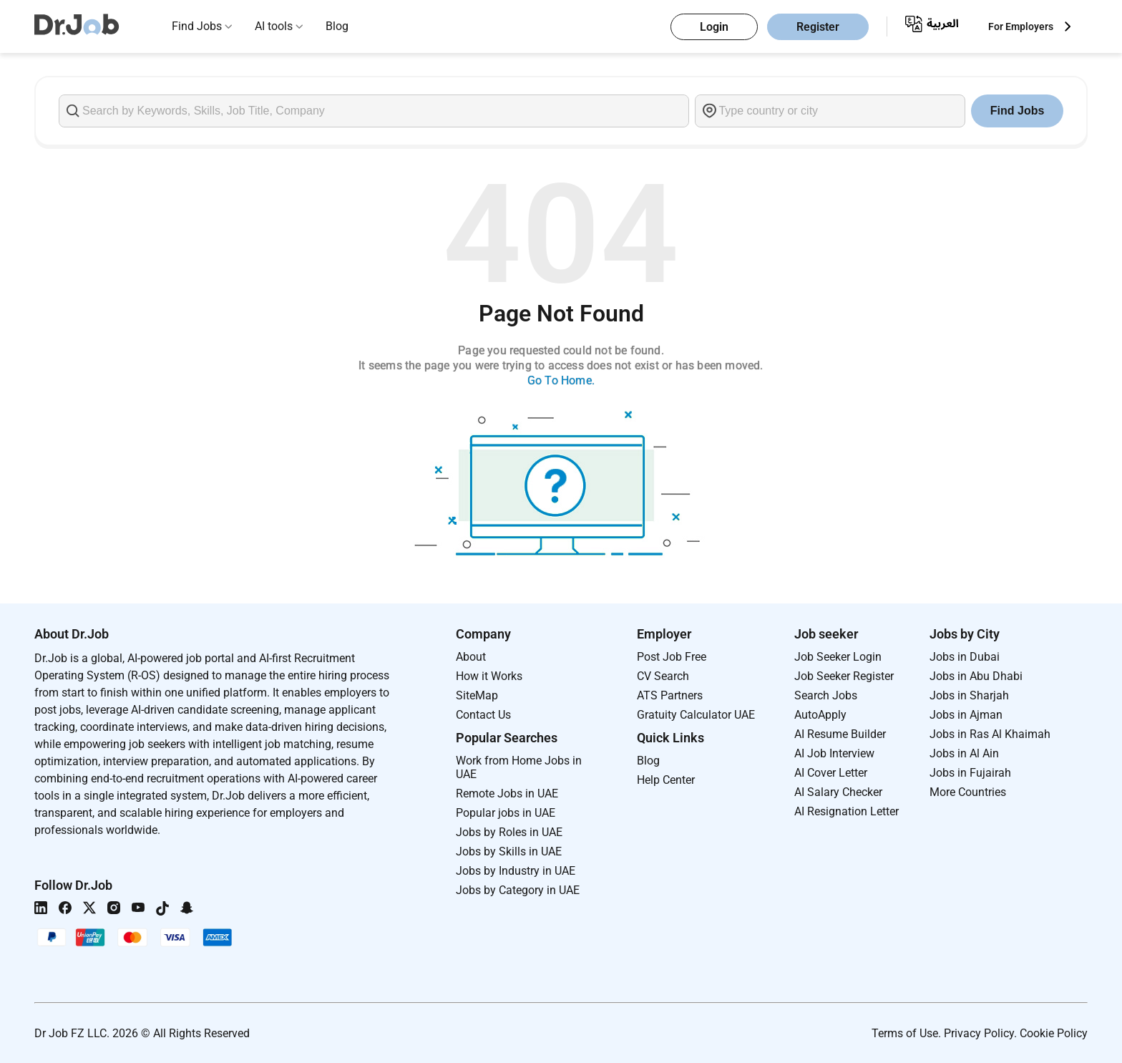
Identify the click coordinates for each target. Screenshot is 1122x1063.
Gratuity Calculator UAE (696, 715)
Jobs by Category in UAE (518, 890)
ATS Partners (670, 695)
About (471, 657)
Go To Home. (561, 380)
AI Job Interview (834, 753)
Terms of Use (905, 1033)
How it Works (489, 676)
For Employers (1020, 26)
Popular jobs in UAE (505, 813)
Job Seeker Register (844, 676)
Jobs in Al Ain (964, 753)
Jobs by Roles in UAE (509, 832)
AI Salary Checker (838, 792)
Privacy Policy (979, 1033)
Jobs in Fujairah (970, 773)
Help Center (666, 780)
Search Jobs (825, 695)
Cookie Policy (1054, 1033)
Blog (337, 26)
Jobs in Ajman (966, 715)
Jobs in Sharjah (969, 695)
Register (817, 27)
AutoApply (820, 715)
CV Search (663, 676)
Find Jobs (197, 26)
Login (714, 27)
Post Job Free (671, 657)
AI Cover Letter (830, 773)
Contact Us (483, 715)
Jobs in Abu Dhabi (976, 676)
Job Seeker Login (838, 657)
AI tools (274, 26)
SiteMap (477, 695)
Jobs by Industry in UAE (515, 871)
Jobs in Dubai (965, 657)
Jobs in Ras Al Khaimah (990, 734)
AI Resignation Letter (846, 811)
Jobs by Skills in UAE (509, 851)
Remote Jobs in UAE (507, 793)
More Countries (968, 792)
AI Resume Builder (840, 734)
